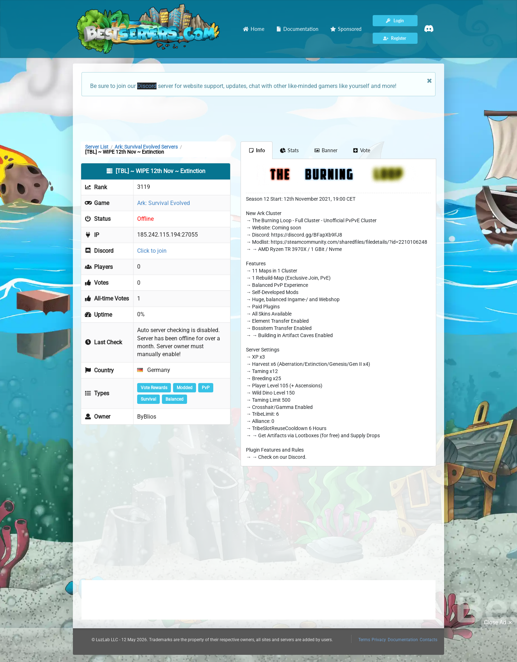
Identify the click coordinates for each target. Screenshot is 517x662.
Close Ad (499, 622)
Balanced (174, 399)
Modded (184, 387)
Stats (289, 150)
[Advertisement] (258, 118)
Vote (362, 150)
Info (256, 150)
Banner (325, 150)
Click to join (152, 250)
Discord (147, 86)
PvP (206, 387)
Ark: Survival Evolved (163, 203)
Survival (148, 399)
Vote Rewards (154, 387)
